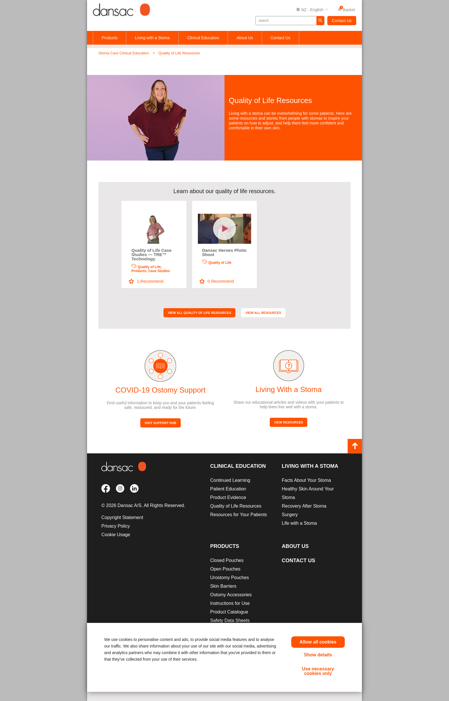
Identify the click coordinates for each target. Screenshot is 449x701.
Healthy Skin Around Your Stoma (308, 493)
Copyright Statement (122, 517)
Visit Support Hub (160, 423)
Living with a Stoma (152, 37)
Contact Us (342, 20)
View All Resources (263, 312)
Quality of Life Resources (179, 53)
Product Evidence (228, 497)
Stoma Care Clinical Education (124, 53)
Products (109, 37)
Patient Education (228, 488)
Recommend (146, 281)
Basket (346, 9)
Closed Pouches (227, 560)
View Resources (288, 422)
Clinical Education (203, 37)
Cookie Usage (115, 534)
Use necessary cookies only (318, 671)
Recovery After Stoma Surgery (304, 510)
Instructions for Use (230, 603)
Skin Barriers (223, 586)
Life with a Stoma (299, 523)
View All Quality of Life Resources (199, 312)
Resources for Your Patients (238, 514)
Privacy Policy (115, 526)
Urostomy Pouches (229, 577)
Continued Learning (230, 480)
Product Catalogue (229, 611)
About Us (245, 37)
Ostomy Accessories (231, 594)
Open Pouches (225, 569)
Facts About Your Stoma (306, 480)
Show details (318, 654)
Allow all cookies (318, 641)
